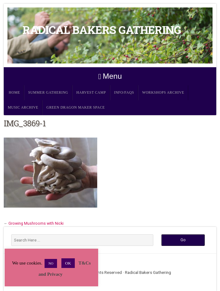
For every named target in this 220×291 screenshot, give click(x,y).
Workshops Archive (163, 93)
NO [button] (50, 263)
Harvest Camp (91, 93)
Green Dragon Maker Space (75, 108)
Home (14, 93)
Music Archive (23, 108)
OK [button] (68, 263)
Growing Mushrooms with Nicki (36, 223)
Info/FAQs (124, 93)
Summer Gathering (48, 93)
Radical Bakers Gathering (101, 29)
